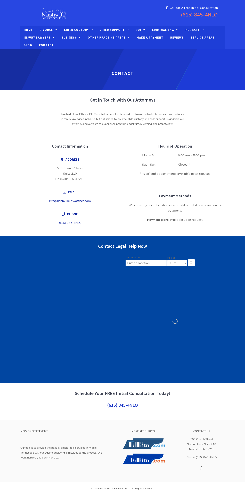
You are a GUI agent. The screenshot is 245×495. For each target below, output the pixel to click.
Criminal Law (167, 30)
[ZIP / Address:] (146, 263)
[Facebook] (201, 468)
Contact (46, 45)
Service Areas (203, 37)
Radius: (171, 257)
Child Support (116, 30)
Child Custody (80, 30)
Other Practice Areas (110, 37)
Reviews (177, 37)
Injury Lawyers (41, 37)
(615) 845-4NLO (199, 15)
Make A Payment (150, 37)
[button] (191, 262)
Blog (28, 45)
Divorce (50, 30)
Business (73, 37)
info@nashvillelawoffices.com (70, 201)
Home (28, 30)
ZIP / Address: (133, 257)
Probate (196, 30)
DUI (142, 30)
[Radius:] (177, 263)
